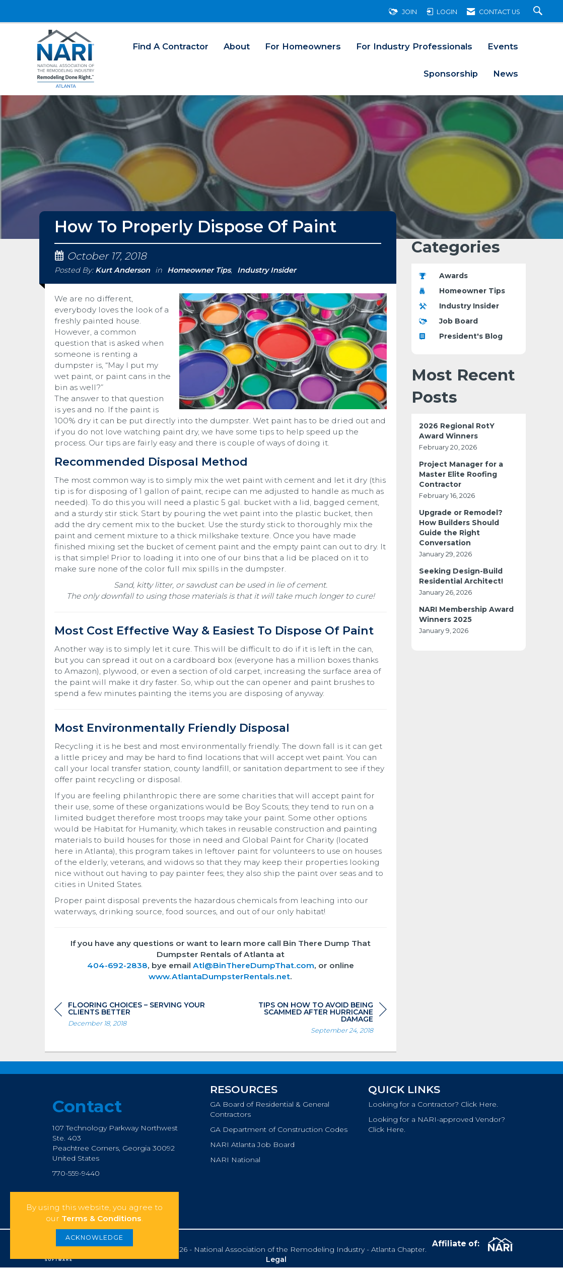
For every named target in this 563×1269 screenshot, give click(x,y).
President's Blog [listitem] (461, 336)
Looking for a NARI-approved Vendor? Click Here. (436, 1125)
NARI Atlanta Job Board (252, 1146)
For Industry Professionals (414, 46)
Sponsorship (451, 74)
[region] (311, 1020)
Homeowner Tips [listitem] (462, 290)
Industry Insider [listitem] (459, 305)
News (505, 74)
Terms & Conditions (101, 1218)
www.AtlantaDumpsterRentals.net (219, 978)
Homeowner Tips (199, 271)
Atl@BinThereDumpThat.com (253, 967)
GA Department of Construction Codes (278, 1130)
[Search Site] (539, 12)
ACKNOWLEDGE (94, 1237)
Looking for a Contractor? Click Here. (433, 1105)
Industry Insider (266, 271)
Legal (276, 1261)
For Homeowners (303, 46)
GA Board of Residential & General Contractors (269, 1110)
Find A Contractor (170, 46)
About (237, 46)
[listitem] (469, 436)
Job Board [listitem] (448, 321)
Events (502, 46)
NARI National (235, 1161)
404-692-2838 (117, 967)
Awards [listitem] (443, 275)
